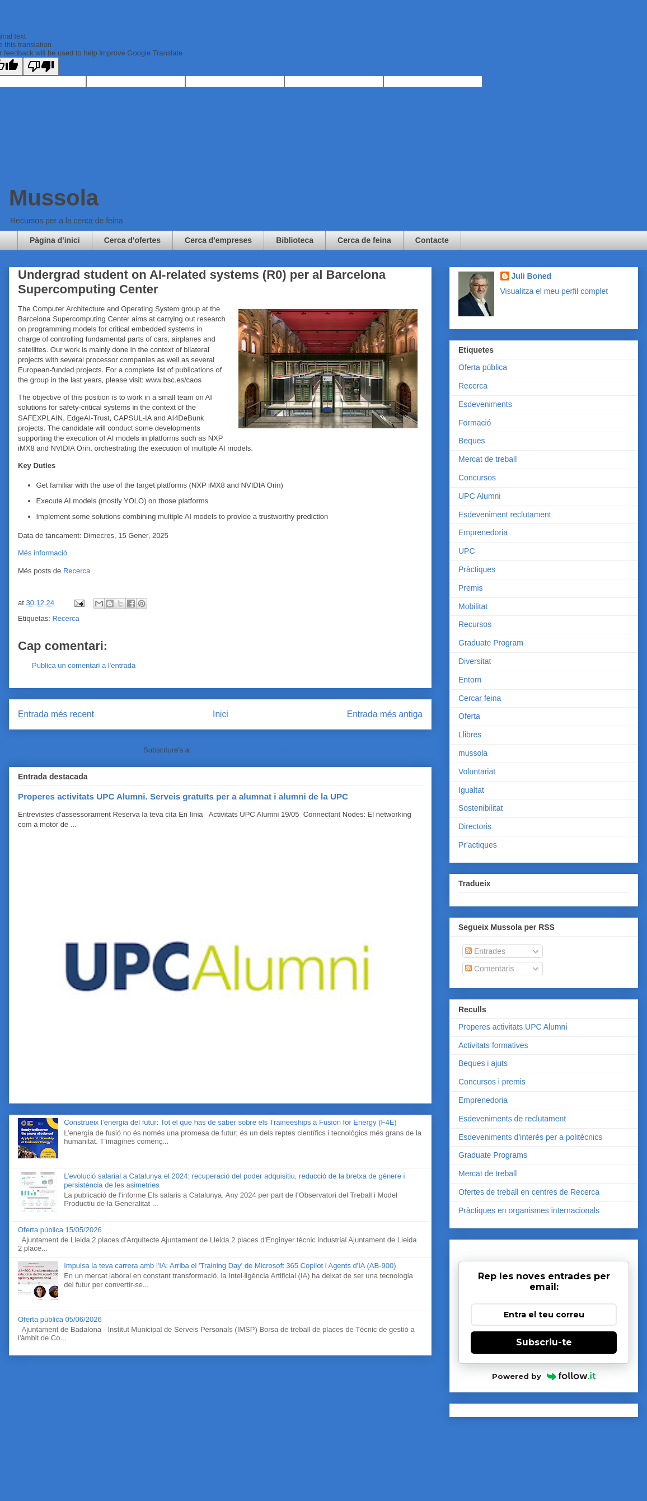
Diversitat (474, 661)
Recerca (76, 571)
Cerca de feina (364, 240)
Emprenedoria (483, 532)
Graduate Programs (492, 1155)
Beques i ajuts (483, 1063)
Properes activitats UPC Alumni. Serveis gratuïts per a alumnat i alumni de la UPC (183, 796)
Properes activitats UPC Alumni (513, 1026)
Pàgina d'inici (55, 240)
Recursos (474, 624)
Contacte (432, 240)
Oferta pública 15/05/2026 (60, 1230)
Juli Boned (532, 276)
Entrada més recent (56, 714)
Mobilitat (472, 606)
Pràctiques (476, 569)
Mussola (54, 197)
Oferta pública (482, 367)
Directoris (474, 826)
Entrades (485, 951)
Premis (470, 587)
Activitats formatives (493, 1045)
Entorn (469, 679)
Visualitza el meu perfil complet (554, 291)
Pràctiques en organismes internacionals (528, 1210)
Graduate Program (490, 642)
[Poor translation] (41, 66)
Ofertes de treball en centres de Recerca (528, 1191)
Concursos (477, 477)
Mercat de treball (487, 459)
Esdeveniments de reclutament (512, 1118)
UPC (466, 550)
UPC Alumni (479, 496)
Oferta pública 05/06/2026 (60, 1319)
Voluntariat (476, 771)
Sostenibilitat (480, 807)
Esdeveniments (485, 404)
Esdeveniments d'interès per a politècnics (530, 1137)
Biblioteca (294, 240)
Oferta (469, 716)
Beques (471, 440)
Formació (474, 422)
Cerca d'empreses (218, 240)
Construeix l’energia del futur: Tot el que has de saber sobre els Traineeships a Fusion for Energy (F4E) (230, 1122)
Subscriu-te (544, 1342)
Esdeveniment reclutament (504, 514)
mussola (472, 753)
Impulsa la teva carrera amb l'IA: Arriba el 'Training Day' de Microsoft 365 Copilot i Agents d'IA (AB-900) (230, 1265)
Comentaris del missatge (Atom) (245, 750)
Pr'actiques (477, 844)
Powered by (544, 1376)
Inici (220, 714)
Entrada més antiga (385, 714)
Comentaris (489, 968)
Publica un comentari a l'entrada (83, 665)
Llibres (469, 734)
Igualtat (471, 789)
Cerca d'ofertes (132, 240)
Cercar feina (479, 698)
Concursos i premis (492, 1081)
